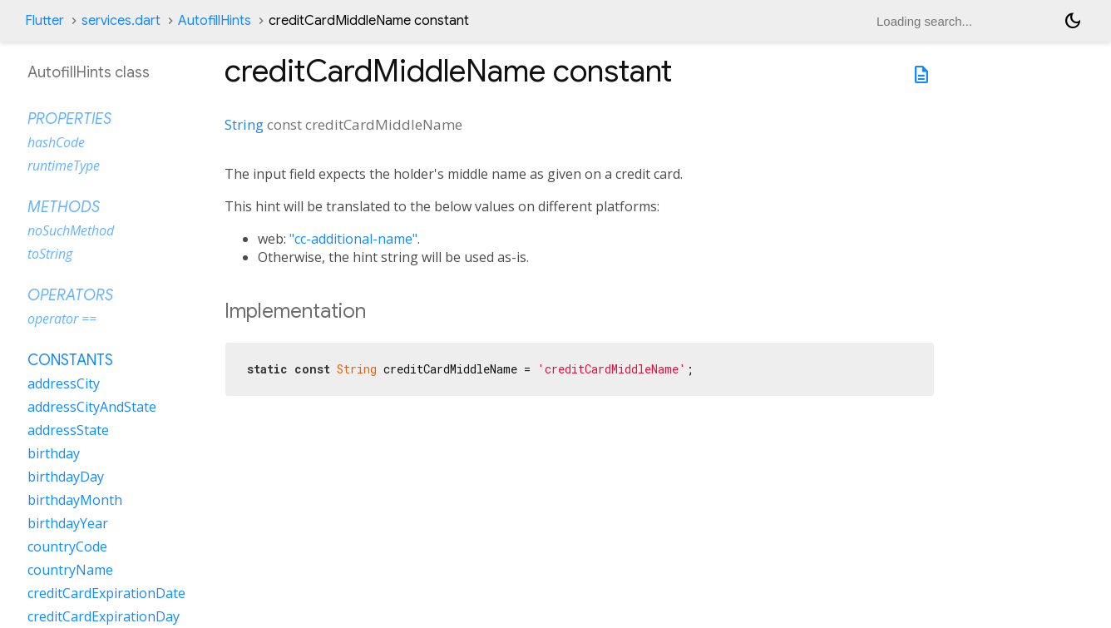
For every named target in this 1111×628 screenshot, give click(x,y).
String (244, 124)
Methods (63, 207)
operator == (61, 318)
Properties (69, 119)
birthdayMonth (74, 500)
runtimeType (63, 165)
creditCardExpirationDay (103, 616)
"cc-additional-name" (353, 239)
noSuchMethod (70, 230)
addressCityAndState (91, 407)
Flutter (44, 20)
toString (49, 254)
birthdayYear (67, 523)
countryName (70, 570)
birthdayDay (65, 476)
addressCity (63, 383)
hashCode (56, 142)
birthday (53, 453)
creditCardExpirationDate (106, 593)
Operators (70, 295)
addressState (68, 430)
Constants (70, 360)
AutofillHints (214, 20)
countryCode (67, 546)
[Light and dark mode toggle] (1072, 20)
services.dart (120, 20)
